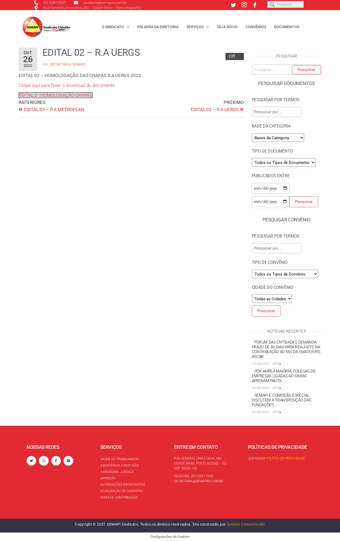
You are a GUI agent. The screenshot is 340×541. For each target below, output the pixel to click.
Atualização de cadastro (121, 491)
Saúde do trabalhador (119, 459)
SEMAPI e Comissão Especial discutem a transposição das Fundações (281, 400)
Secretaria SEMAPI (68, 64)
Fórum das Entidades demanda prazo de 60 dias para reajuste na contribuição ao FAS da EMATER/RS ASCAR (286, 349)
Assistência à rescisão (119, 465)
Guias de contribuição (119, 497)
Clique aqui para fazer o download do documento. (67, 85)
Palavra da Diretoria (157, 27)
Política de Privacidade (285, 458)
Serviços (195, 27)
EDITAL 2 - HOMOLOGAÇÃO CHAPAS (55, 95)
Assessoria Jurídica (117, 472)
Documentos (286, 27)
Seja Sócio (227, 27)
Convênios (255, 27)
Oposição (108, 478)
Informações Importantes (122, 485)
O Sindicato (113, 27)
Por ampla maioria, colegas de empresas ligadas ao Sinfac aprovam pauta (284, 376)
